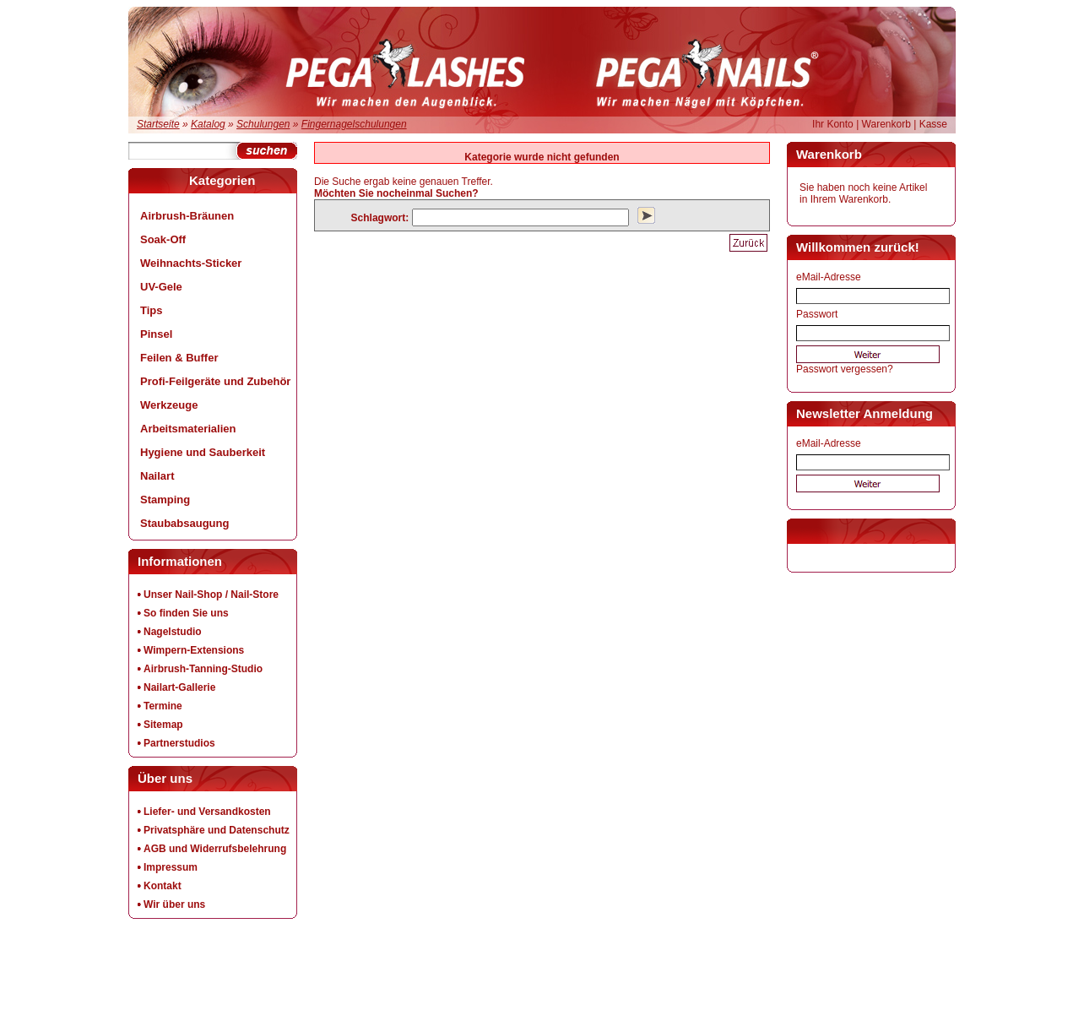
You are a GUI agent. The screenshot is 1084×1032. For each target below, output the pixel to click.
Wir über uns (174, 904)
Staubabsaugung (184, 523)
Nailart (157, 476)
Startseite (158, 124)
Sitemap (163, 725)
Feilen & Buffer (179, 357)
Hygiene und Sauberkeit (202, 452)
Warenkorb (886, 124)
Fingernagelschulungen (354, 124)
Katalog (208, 124)
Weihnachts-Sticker (190, 263)
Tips (151, 310)
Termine (163, 706)
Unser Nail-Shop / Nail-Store (211, 594)
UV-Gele (161, 286)
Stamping (165, 499)
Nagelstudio (173, 632)
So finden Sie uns (186, 613)
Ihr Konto (833, 124)
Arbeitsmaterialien (188, 428)
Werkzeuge (169, 405)
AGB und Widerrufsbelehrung (215, 849)
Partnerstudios (179, 743)
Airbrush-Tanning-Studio (203, 669)
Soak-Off (163, 239)
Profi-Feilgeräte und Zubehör (215, 381)
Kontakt (163, 886)
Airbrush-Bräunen (187, 215)
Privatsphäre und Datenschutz (217, 830)
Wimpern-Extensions (194, 650)
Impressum (171, 867)
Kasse (933, 124)
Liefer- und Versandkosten (207, 811)
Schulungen (263, 124)
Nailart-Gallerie (179, 687)
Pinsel (156, 334)
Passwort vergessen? (844, 369)
